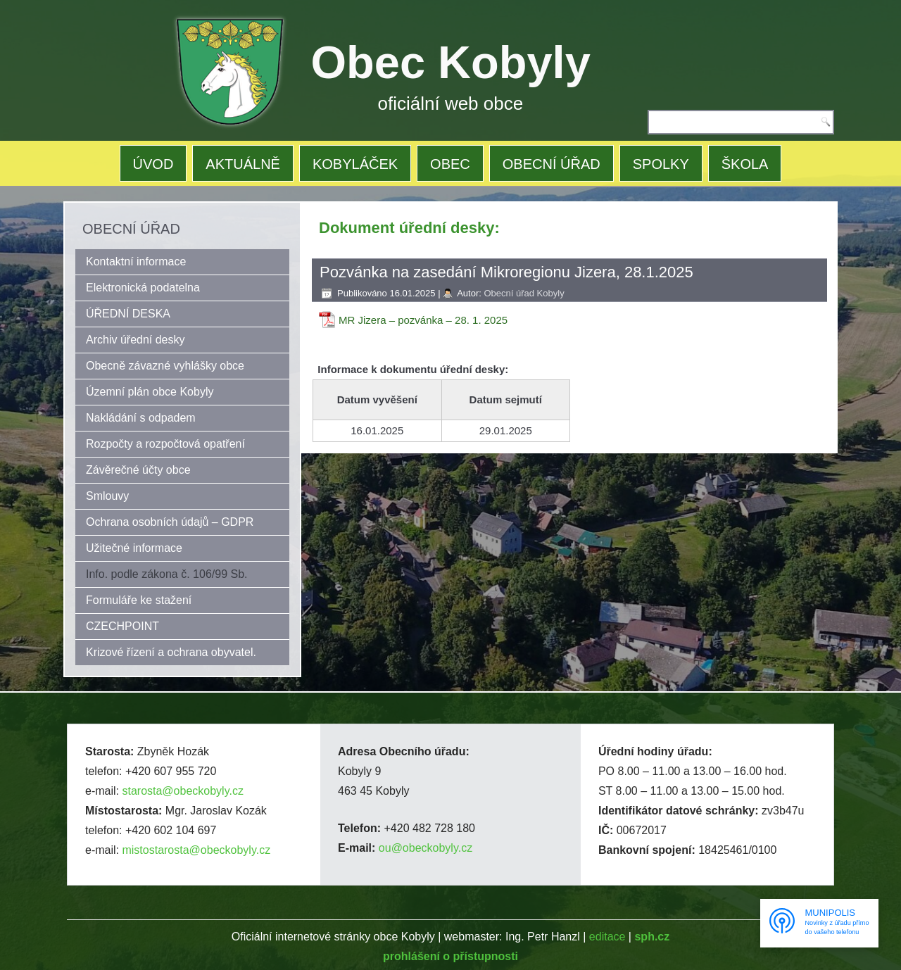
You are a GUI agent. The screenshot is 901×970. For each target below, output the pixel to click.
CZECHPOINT (122, 626)
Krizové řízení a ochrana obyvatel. (171, 652)
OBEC (450, 164)
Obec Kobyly (451, 62)
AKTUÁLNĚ (243, 164)
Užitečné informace (134, 548)
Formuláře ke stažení (138, 600)
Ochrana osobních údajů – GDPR (169, 522)
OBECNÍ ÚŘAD (551, 164)
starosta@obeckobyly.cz (182, 791)
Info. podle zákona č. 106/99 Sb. (167, 574)
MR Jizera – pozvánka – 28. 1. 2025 (423, 320)
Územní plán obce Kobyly (149, 392)
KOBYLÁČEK (355, 164)
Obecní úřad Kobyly (524, 293)
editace (607, 937)
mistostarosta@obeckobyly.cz (196, 850)
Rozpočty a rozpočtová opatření (165, 444)
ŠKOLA (745, 164)
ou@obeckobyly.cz (425, 848)
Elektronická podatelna (143, 288)
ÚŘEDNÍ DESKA (128, 314)
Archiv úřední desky (135, 340)
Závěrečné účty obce (138, 470)
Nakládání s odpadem (141, 418)
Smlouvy (107, 496)
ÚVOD (153, 164)
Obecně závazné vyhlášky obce (165, 366)
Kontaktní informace (136, 261)
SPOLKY (661, 164)
